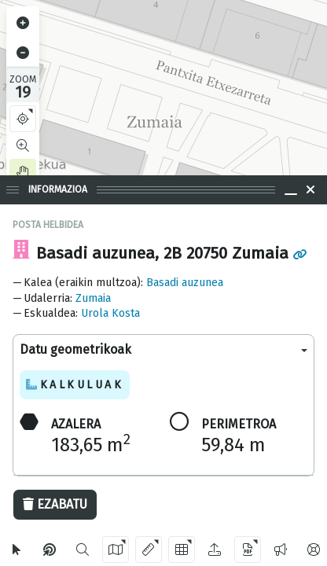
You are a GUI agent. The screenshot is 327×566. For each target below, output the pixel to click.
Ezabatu (55, 504)
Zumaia (93, 298)
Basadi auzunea (184, 282)
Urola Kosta (110, 313)
